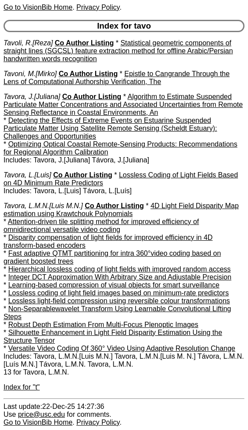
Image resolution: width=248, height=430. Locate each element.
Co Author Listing (84, 43)
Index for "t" (22, 387)
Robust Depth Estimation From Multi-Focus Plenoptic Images (103, 324)
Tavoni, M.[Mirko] (30, 73)
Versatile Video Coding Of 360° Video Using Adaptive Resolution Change (121, 348)
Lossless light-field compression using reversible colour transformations (119, 301)
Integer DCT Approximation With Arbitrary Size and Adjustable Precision (119, 277)
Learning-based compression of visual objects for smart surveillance (113, 285)
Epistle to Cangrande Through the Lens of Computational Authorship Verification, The (117, 77)
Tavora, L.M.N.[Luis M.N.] (43, 205)
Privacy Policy (97, 7)
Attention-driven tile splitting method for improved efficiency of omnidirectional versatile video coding (101, 225)
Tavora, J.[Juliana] (32, 96)
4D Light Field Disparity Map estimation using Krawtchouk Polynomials (121, 209)
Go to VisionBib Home (38, 7)
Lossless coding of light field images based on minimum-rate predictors (118, 293)
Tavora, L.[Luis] (27, 175)
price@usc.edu (41, 414)
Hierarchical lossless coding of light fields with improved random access (119, 269)
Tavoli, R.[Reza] (28, 43)
